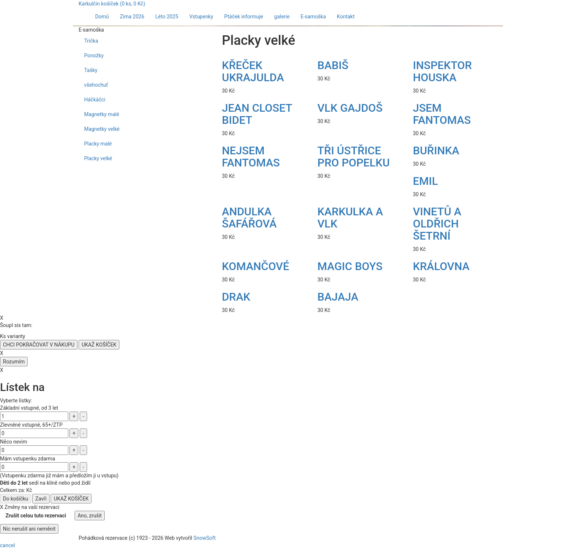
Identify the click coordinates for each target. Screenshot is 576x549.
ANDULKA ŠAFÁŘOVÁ (249, 217)
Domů (102, 16)
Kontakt (345, 16)
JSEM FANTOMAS (442, 113)
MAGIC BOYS (349, 266)
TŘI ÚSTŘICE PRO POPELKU (353, 156)
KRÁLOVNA (441, 266)
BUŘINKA (436, 150)
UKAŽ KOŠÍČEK (99, 345)
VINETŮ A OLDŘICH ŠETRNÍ (437, 223)
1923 (142, 538)
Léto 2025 (166, 16)
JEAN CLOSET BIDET (257, 113)
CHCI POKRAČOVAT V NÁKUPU (39, 345)
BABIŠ (332, 65)
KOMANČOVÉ (255, 266)
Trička (91, 41)
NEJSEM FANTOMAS (251, 156)
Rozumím (14, 362)
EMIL (425, 181)
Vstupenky (201, 16)
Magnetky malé (101, 114)
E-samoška (313, 16)
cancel (7, 545)
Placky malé (98, 144)
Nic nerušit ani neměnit (29, 529)
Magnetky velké (102, 129)
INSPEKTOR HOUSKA (442, 71)
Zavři (41, 499)
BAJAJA (337, 296)
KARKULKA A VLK (350, 217)
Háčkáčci (94, 100)
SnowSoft (205, 538)
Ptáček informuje (243, 16)
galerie (281, 16)
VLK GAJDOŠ (349, 107)
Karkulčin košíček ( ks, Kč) (112, 4)
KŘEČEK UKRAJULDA (253, 71)
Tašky (90, 70)
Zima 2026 (132, 16)
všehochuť (96, 85)
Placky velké (98, 158)
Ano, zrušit (90, 515)
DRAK (236, 296)
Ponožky (94, 55)
